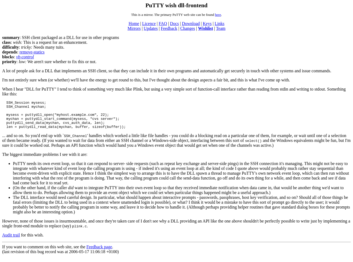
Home (134, 23)
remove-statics (31, 52)
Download (191, 23)
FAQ (163, 23)
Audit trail (11, 240)
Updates (151, 28)
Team (220, 28)
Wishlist (205, 28)
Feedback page (99, 252)
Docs (174, 23)
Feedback (169, 28)
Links (219, 23)
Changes (187, 28)
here (218, 15)
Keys (207, 23)
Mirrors (134, 28)
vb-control (25, 57)
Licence (149, 23)
